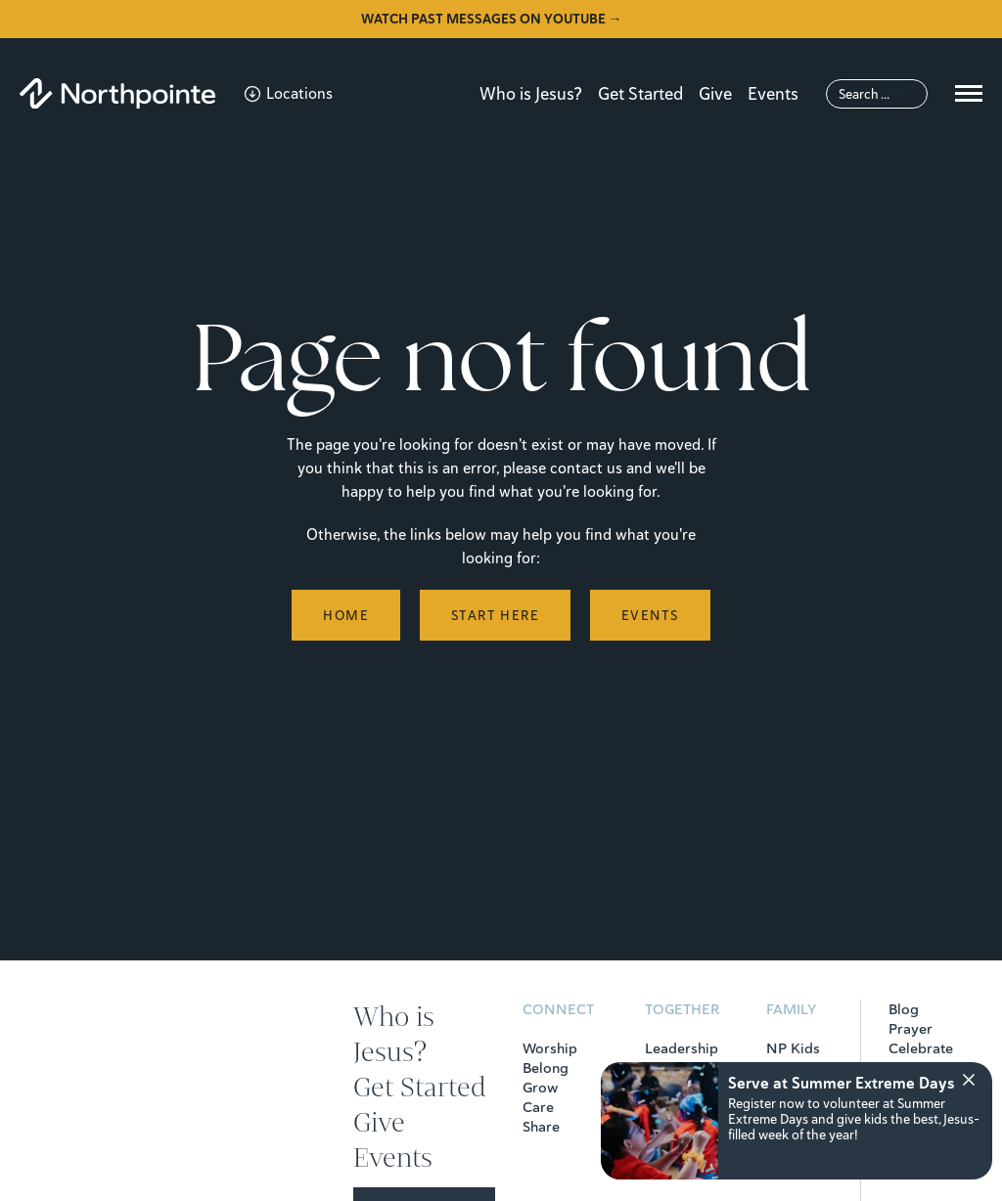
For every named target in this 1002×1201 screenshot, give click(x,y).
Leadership (681, 1048)
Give (715, 93)
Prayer (910, 1029)
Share (541, 1126)
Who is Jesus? (530, 93)
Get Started (640, 93)
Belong (546, 1068)
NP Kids (793, 1048)
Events (773, 93)
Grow (540, 1087)
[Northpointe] (117, 93)
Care (538, 1107)
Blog (903, 1009)
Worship (550, 1048)
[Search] (877, 94)
